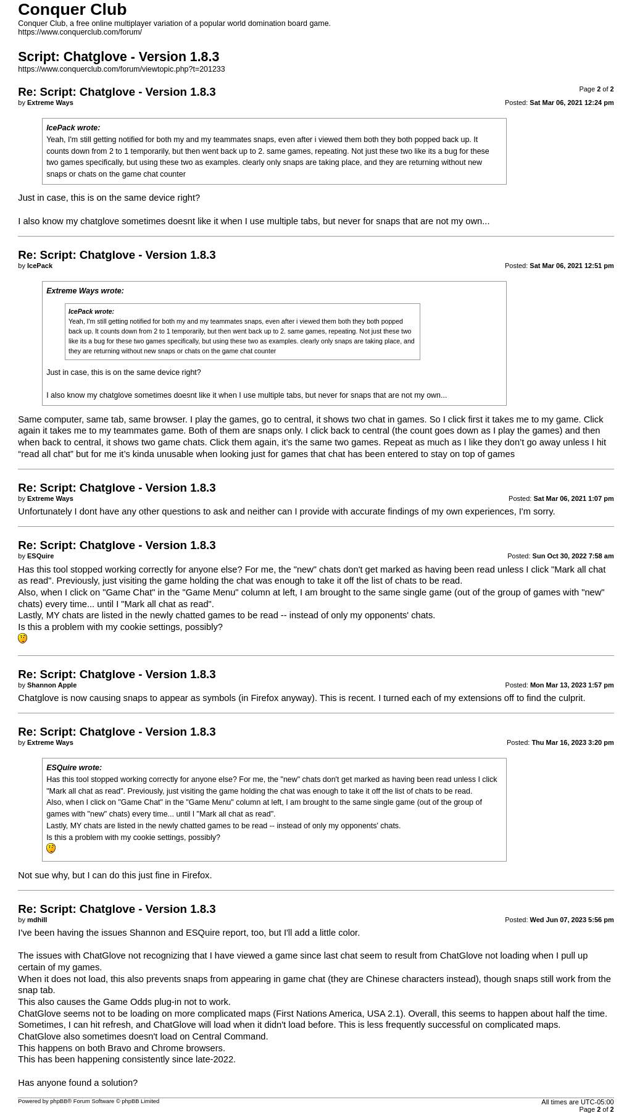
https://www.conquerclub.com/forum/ (80, 32)
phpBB (58, 1101)
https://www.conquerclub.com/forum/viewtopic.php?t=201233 (121, 69)
